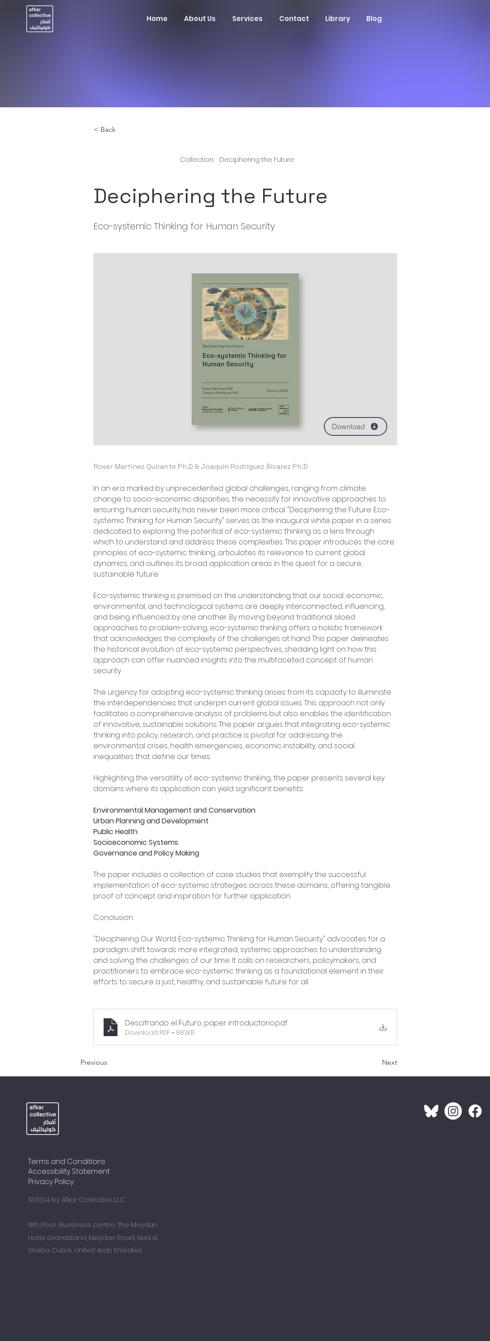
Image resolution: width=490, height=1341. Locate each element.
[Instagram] (453, 1111)
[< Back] (123, 130)
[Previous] (109, 1063)
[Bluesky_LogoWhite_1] (431, 1111)
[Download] (355, 426)
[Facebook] (475, 1111)
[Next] (374, 1063)
